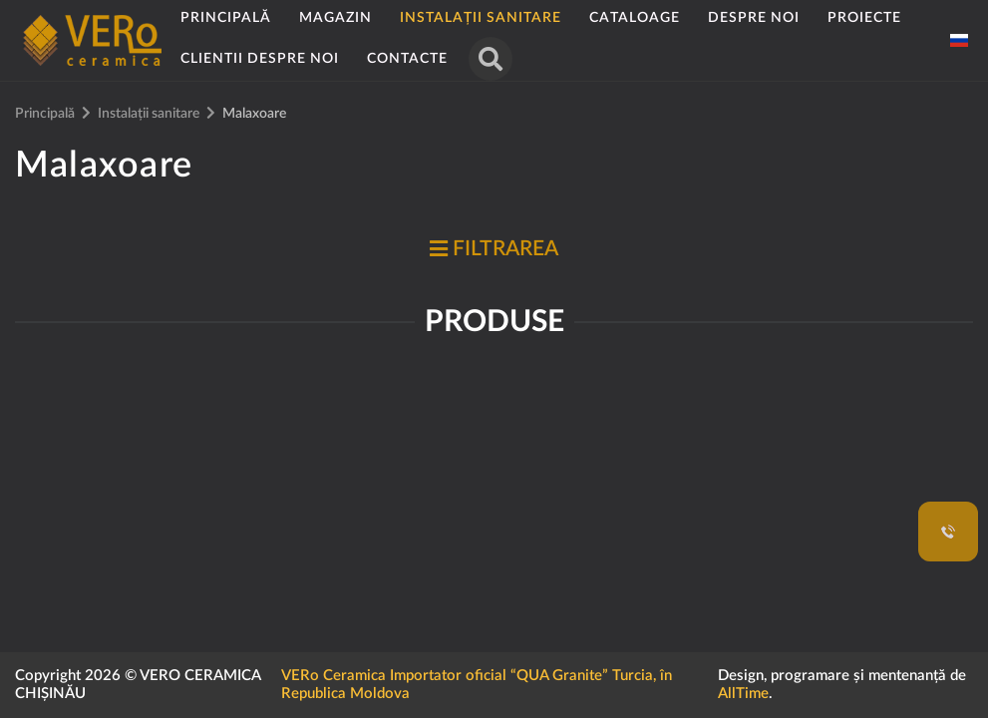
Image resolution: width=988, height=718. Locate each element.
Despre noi (754, 18)
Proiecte (864, 18)
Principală (225, 18)
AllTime (743, 693)
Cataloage (634, 18)
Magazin (335, 18)
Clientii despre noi (259, 59)
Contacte (407, 59)
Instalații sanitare (480, 18)
